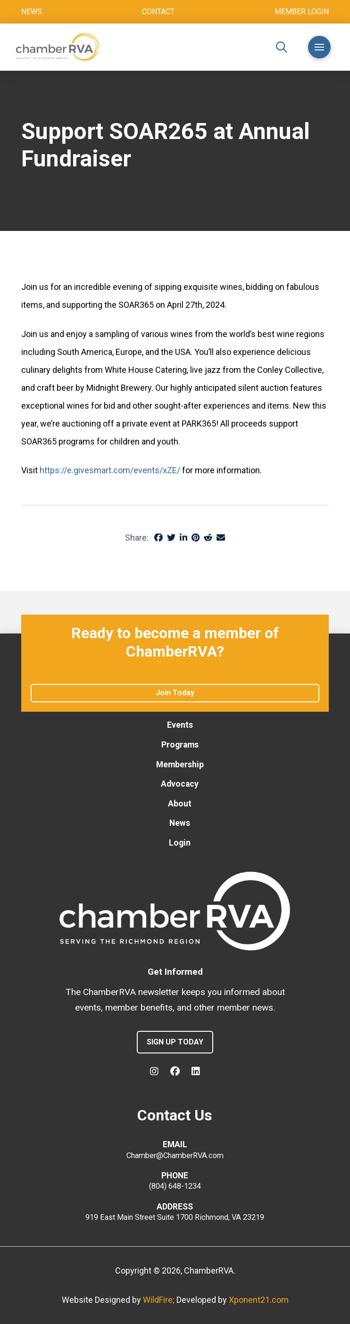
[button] (281, 47)
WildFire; (159, 1300)
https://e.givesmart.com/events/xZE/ (110, 470)
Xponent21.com (259, 1300)
